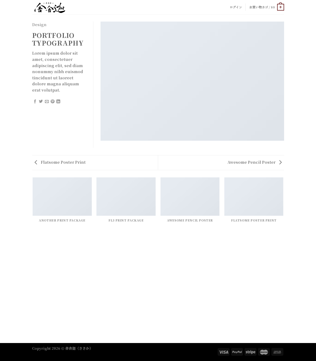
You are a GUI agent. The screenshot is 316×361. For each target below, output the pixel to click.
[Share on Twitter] (41, 101)
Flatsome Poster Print (60, 162)
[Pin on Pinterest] (52, 101)
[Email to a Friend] (47, 101)
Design (39, 24)
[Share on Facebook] (35, 101)
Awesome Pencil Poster (254, 162)
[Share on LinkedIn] (58, 101)
